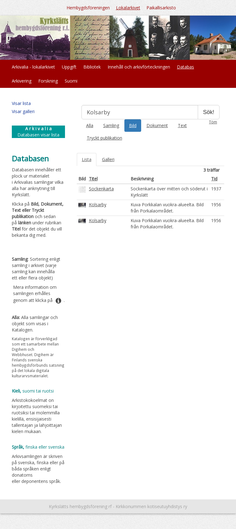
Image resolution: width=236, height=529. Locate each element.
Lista (86, 159)
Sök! (208, 112)
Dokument (157, 125)
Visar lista (21, 103)
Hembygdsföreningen (88, 8)
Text (182, 125)
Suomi (71, 81)
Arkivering (21, 81)
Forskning (48, 81)
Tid (214, 179)
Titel (93, 179)
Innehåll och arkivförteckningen (139, 67)
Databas (185, 67)
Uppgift (69, 67)
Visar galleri (23, 111)
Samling (111, 125)
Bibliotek (92, 67)
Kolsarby (97, 204)
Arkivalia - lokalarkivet (33, 67)
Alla (89, 125)
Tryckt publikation (104, 138)
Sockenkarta (101, 189)
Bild (133, 125)
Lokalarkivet (128, 8)
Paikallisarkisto (161, 8)
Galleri (108, 159)
